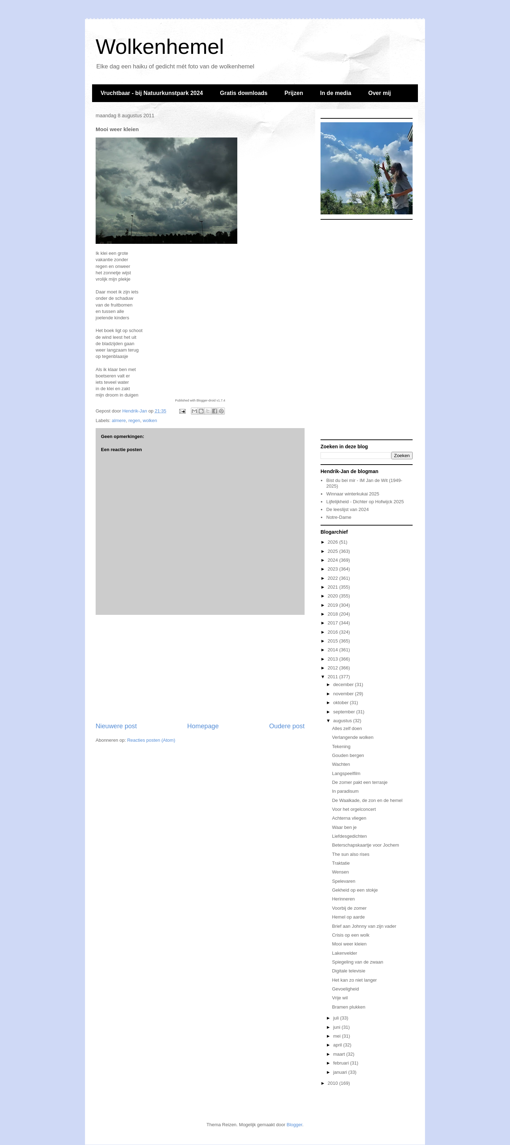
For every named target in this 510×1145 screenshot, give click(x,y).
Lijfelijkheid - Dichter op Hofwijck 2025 (365, 501)
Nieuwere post (116, 726)
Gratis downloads (243, 93)
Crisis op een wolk (350, 935)
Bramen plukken (348, 1007)
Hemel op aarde (348, 917)
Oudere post (287, 726)
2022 (333, 578)
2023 (333, 569)
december (344, 684)
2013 (333, 659)
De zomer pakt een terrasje (359, 782)
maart (339, 1054)
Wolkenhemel (160, 46)
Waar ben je (344, 827)
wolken (150, 420)
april (338, 1045)
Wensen (340, 872)
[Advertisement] (200, 668)
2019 (333, 605)
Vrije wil (339, 997)
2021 (333, 587)
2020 (333, 596)
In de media (335, 93)
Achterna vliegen (349, 818)
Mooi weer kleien (349, 944)
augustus (343, 720)
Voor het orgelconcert (354, 809)
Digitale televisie (348, 970)
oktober (341, 702)
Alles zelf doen (347, 728)
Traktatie (341, 863)
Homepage (203, 726)
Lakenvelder (344, 953)
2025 (333, 551)
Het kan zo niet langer (354, 980)
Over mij (379, 93)
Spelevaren (343, 881)
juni (337, 1027)
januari (340, 1072)
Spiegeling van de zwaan (357, 962)
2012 (333, 667)
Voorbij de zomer (349, 908)
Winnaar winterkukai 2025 (352, 493)
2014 (333, 649)
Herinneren (343, 899)
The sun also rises (350, 854)
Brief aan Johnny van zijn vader (364, 926)
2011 (333, 676)
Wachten (341, 764)
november (344, 693)
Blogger (294, 1124)
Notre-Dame (338, 517)
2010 (333, 1083)
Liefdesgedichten (349, 836)
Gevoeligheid (345, 989)
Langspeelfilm (346, 773)
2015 (333, 641)
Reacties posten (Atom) (151, 740)
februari (341, 1063)
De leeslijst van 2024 (347, 509)
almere (119, 420)
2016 (333, 632)
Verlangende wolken (352, 737)
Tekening (341, 746)
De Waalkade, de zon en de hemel (367, 800)
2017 (333, 622)
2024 (333, 560)
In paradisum (345, 791)
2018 (333, 614)
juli (336, 1018)
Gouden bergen (348, 755)
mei (337, 1036)
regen (134, 420)
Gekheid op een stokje (355, 890)
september (344, 711)
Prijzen (293, 93)
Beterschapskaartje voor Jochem (365, 845)
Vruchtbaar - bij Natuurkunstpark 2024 (152, 93)
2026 (333, 542)
